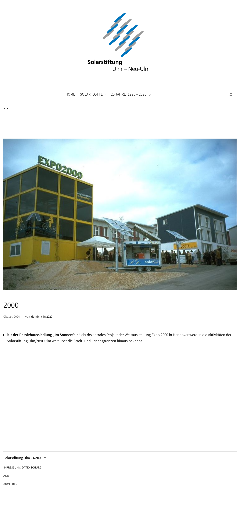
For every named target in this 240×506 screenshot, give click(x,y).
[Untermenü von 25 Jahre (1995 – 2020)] (149, 95)
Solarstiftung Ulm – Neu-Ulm (24, 458)
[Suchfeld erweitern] (231, 94)
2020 (6, 109)
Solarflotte (91, 95)
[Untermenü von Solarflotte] (105, 95)
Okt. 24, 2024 (11, 317)
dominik (36, 317)
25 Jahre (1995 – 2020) (129, 95)
